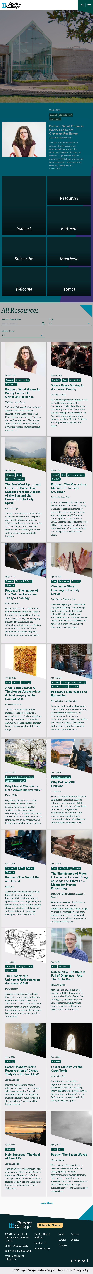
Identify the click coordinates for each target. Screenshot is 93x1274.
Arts (64, 475)
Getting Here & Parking (42, 1236)
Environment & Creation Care (19, 777)
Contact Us (40, 1243)
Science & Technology (15, 781)
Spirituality (11, 384)
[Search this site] (82, 5)
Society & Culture (76, 475)
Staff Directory (42, 1249)
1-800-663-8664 (23, 1251)
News (61, 1234)
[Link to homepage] (10, 5)
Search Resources (11, 319)
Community (64, 967)
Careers (75, 1234)
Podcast (9, 380)
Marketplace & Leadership (73, 683)
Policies (75, 1240)
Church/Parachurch (15, 479)
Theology (56, 380)
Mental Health (22, 380)
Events (62, 1240)
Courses (63, 1245)
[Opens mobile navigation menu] (89, 5)
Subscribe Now (48, 1224)
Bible (64, 380)
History (16, 683)
